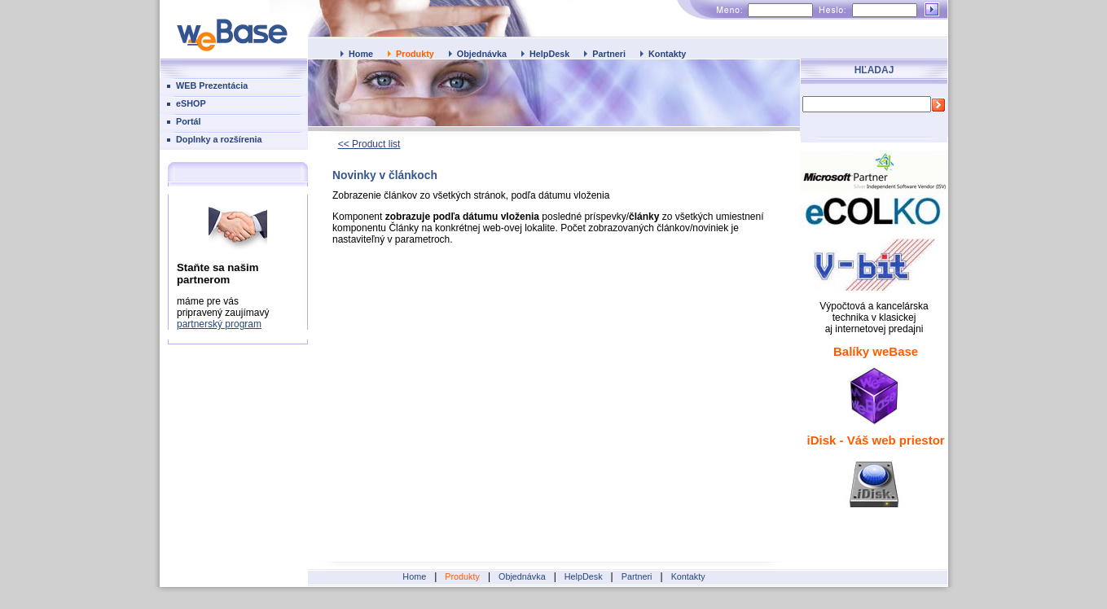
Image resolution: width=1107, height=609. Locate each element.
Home (361, 54)
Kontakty (667, 54)
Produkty (415, 54)
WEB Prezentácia (212, 85)
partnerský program (219, 324)
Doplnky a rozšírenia (219, 139)
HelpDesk (549, 54)
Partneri (609, 54)
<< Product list (369, 144)
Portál (188, 121)
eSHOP (191, 103)
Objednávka (482, 54)
